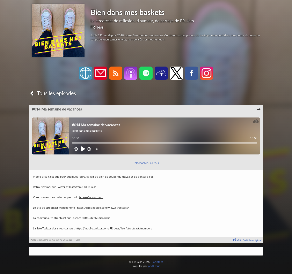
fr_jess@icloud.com (91, 197)
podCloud (154, 266)
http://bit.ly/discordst (96, 218)
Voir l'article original (247, 240)
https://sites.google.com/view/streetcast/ (103, 207)
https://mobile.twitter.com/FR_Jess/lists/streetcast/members (113, 228)
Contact (158, 262)
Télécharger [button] (146, 163)
